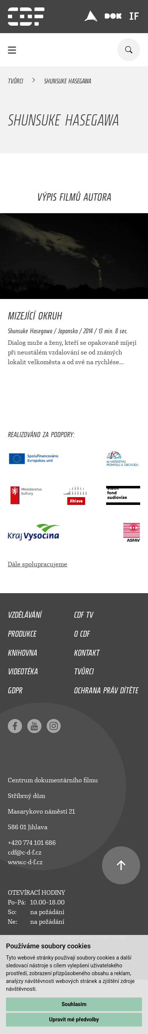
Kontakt (86, 651)
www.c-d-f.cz (25, 862)
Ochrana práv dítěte (106, 688)
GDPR (15, 688)
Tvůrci (15, 80)
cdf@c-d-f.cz (24, 852)
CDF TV (83, 613)
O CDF (82, 632)
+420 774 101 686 (32, 842)
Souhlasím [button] (74, 1004)
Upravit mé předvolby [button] (74, 1019)
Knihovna (22, 651)
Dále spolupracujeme (37, 564)
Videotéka (23, 669)
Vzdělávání (24, 613)
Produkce (22, 632)
